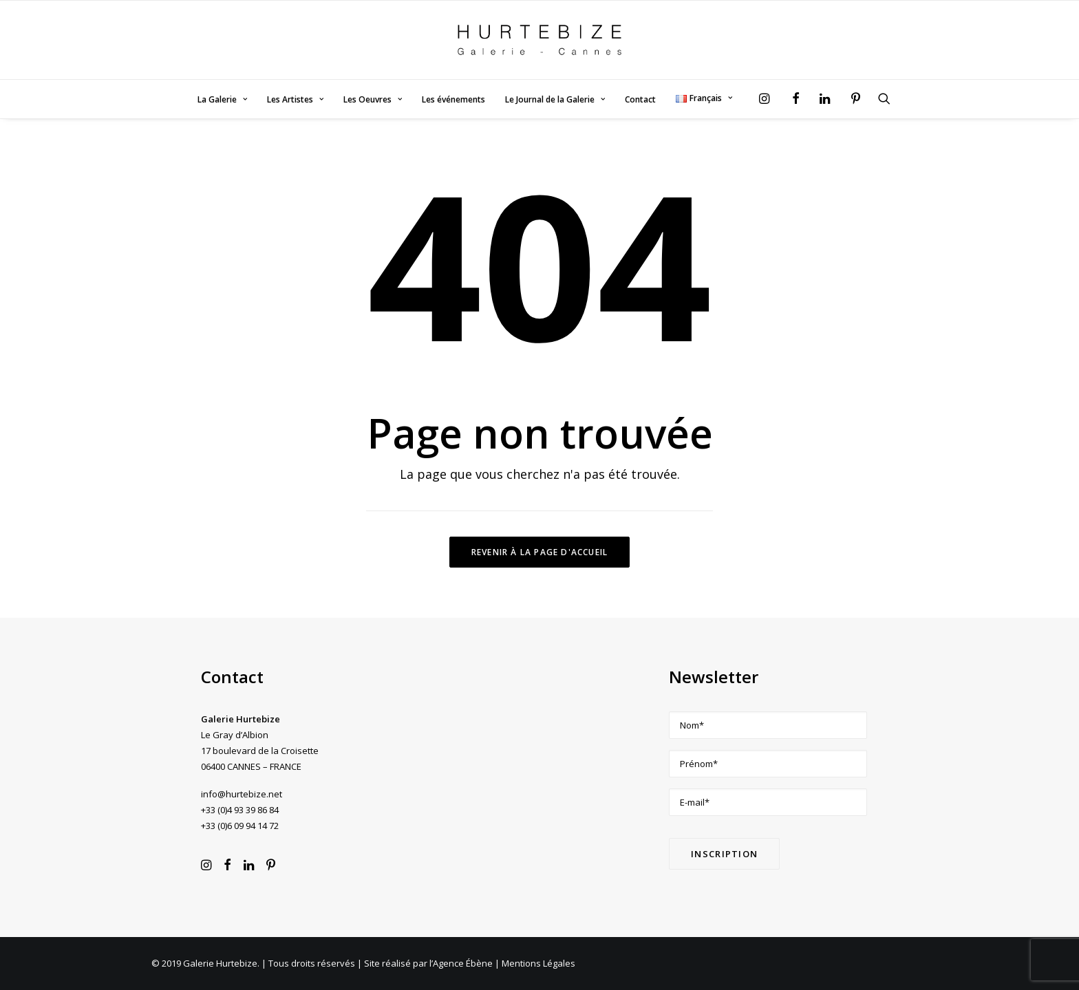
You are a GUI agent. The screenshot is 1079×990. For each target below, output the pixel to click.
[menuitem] (222, 99)
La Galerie (222, 99)
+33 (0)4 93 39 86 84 (240, 810)
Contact (640, 99)
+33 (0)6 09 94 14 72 (240, 825)
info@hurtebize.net (241, 794)
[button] (767, 98)
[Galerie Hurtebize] (539, 40)
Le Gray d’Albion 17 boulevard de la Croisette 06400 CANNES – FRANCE (260, 751)
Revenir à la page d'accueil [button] (539, 552)
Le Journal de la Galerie (555, 99)
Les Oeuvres (372, 99)
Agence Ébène (463, 963)
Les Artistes (295, 99)
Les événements (453, 99)
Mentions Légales (538, 963)
